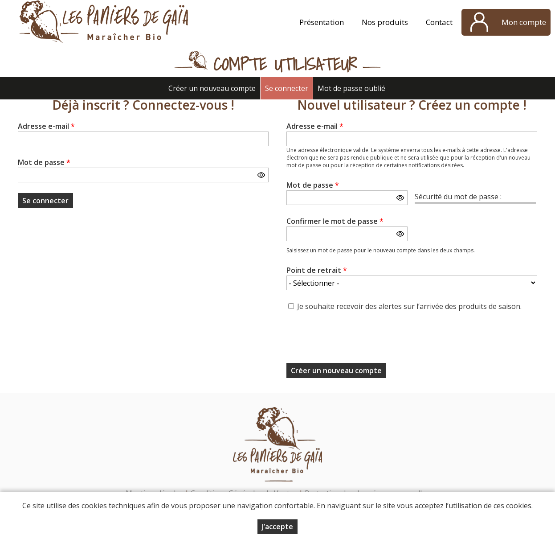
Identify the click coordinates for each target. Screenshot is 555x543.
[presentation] (354, 339)
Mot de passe (44, 162)
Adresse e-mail (46, 126)
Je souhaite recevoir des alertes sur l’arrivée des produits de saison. (409, 306)
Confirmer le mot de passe (335, 221)
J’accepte (277, 526)
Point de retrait (316, 270)
